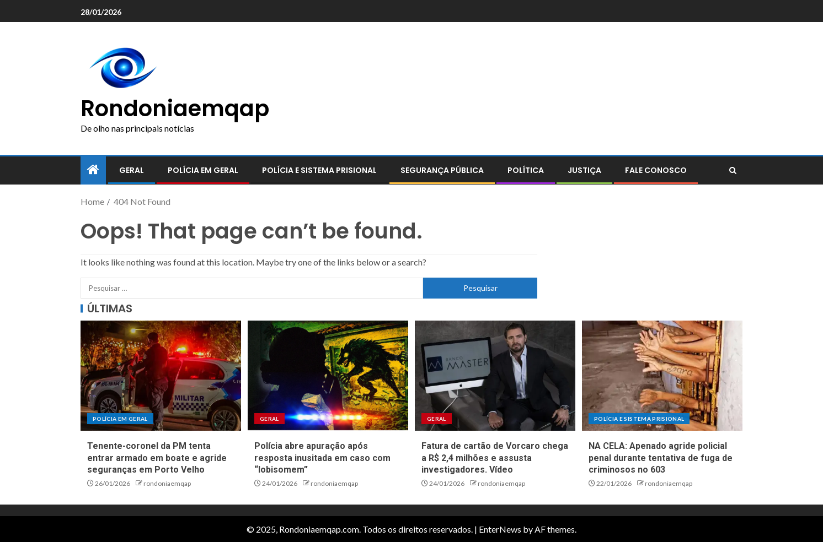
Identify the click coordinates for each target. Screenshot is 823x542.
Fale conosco (656, 170)
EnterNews (500, 529)
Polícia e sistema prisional (319, 170)
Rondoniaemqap (175, 108)
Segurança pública (442, 170)
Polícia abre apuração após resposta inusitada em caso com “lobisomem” (322, 458)
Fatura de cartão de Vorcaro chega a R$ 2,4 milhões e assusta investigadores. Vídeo (494, 458)
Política (525, 170)
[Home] (93, 170)
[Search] (733, 170)
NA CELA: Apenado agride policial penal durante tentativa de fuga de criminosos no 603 (661, 458)
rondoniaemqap (167, 483)
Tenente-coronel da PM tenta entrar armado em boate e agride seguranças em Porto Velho (157, 458)
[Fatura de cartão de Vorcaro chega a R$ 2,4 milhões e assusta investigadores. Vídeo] (495, 376)
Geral (131, 170)
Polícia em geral (203, 170)
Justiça (584, 170)
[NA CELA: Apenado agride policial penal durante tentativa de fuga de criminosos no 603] (662, 376)
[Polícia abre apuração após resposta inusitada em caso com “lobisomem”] (328, 376)
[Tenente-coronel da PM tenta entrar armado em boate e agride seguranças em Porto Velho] (161, 376)
